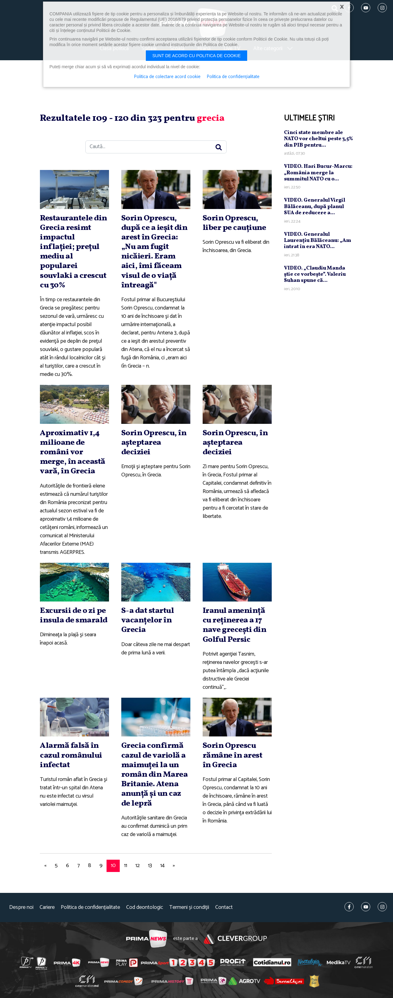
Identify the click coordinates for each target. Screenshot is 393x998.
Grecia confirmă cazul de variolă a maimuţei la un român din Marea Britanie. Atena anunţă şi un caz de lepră (154, 774)
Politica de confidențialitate (90, 907)
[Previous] (45, 866)
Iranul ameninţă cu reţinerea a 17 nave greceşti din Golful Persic (235, 625)
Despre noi (21, 907)
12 (137, 865)
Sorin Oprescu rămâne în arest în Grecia (233, 755)
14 (162, 865)
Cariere (47, 907)
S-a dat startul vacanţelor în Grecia (147, 620)
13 (150, 865)
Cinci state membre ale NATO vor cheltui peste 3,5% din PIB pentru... (318, 139)
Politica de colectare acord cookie (167, 76)
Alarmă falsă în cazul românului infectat (71, 755)
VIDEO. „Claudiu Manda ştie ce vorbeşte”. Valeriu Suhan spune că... (315, 274)
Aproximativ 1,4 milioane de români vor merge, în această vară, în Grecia (72, 452)
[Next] (174, 866)
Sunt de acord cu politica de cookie (196, 55)
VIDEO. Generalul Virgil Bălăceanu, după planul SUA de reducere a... (314, 206)
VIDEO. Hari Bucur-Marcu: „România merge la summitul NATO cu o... (318, 173)
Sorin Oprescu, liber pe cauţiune (234, 223)
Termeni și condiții (189, 907)
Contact (224, 907)
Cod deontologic (144, 907)
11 (125, 865)
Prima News (146, 939)
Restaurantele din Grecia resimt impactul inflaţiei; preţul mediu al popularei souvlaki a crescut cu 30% (73, 252)
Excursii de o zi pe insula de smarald (73, 615)
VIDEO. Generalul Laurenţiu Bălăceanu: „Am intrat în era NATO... (317, 240)
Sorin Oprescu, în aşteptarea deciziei (154, 443)
